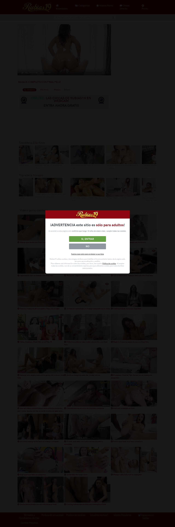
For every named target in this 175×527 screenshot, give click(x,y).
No (87, 246)
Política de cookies (109, 264)
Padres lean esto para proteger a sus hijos (87, 254)
